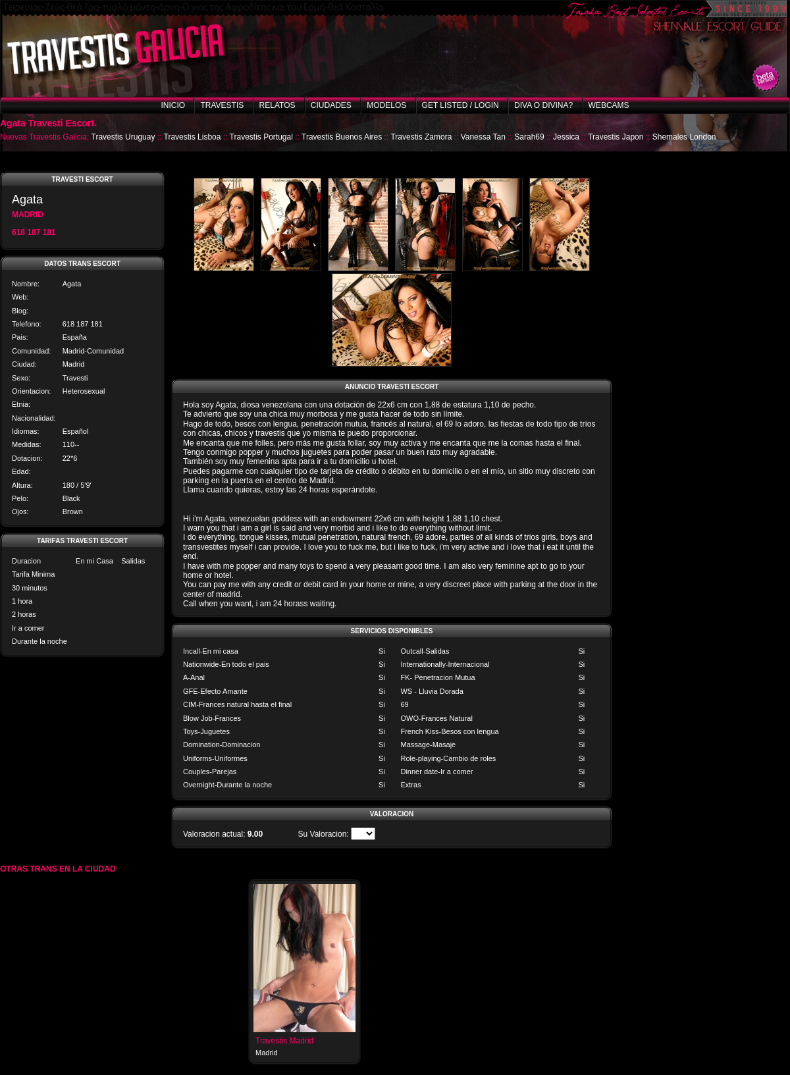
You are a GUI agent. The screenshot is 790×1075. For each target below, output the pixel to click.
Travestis (222, 105)
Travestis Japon (615, 137)
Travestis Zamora (421, 137)
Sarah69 (529, 137)
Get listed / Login (460, 105)
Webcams (609, 105)
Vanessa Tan (483, 137)
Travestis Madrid (284, 1040)
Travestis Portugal (261, 137)
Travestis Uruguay (123, 137)
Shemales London (684, 137)
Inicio (173, 105)
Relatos (277, 105)
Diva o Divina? (543, 105)
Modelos (386, 105)
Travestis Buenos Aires (342, 137)
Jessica (566, 137)
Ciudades (331, 105)
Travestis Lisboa (192, 137)
